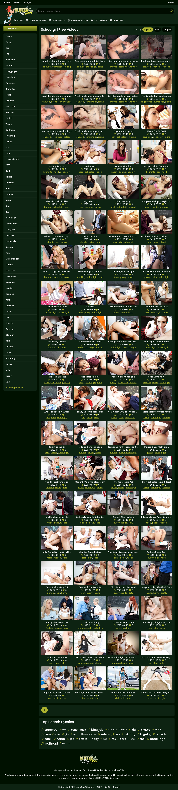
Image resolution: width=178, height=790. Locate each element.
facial (156, 729)
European (10, 83)
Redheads (11, 241)
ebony (91, 663)
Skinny (9, 141)
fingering (144, 734)
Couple (9, 194)
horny (67, 382)
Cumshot (10, 77)
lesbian (103, 734)
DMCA (107, 787)
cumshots (159, 101)
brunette (147, 137)
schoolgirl (122, 137)
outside (159, 734)
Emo (8, 381)
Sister (8, 200)
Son (7, 147)
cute (63, 347)
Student (9, 264)
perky (99, 487)
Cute (8, 153)
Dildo (8, 352)
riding (68, 66)
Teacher (10, 235)
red (81, 207)
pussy (114, 172)
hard (56, 172)
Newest (17, 2)
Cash (8, 311)
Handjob (10, 294)
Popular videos (36, 20)
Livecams (116, 20)
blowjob (147, 66)
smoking (81, 277)
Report (116, 787)
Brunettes (10, 89)
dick (113, 207)
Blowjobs (10, 59)
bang (167, 137)
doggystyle (146, 101)
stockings (91, 66)
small (122, 729)
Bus (7, 212)
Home (18, 20)
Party (8, 299)
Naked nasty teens (103, 770)
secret (89, 698)
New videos (57, 20)
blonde (55, 101)
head (121, 738)
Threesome (11, 223)
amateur (50, 730)
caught (132, 347)
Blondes (10, 112)
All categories (14, 387)
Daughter (10, 229)
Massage (10, 282)
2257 (99, 787)
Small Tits (10, 106)
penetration (77, 729)
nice (163, 628)
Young (9, 124)
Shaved (9, 65)
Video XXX (119, 770)
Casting (9, 329)
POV (8, 165)
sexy (125, 347)
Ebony (9, 376)
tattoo (133, 66)
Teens (9, 36)
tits (48, 417)
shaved (47, 66)
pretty (164, 593)
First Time (10, 270)
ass (158, 172)
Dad (8, 171)
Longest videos (77, 20)
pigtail (131, 739)
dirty (130, 593)
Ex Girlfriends (12, 159)
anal (140, 739)
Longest (28, 2)
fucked (132, 207)
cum (50, 347)
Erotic (8, 317)
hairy (93, 739)
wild (120, 242)
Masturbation (12, 258)
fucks (165, 312)
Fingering (10, 135)
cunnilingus (58, 66)
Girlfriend (10, 130)
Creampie (11, 276)
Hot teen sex (76, 770)
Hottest (7, 2)
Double (9, 323)
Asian (8, 370)
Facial (9, 118)
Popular (148, 29)
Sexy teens (88, 770)
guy (57, 242)
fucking (132, 137)
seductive (98, 628)
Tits (7, 53)
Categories (99, 20)
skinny (128, 734)
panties (169, 101)
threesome (87, 734)
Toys (8, 253)
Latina (9, 364)
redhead (166, 66)
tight (121, 172)
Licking (9, 176)
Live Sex (171, 2)
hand (59, 739)
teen (113, 137)
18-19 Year (11, 217)
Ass (7, 48)
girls (50, 698)
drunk (103, 739)
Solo (8, 340)
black (157, 628)
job (70, 739)
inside (91, 242)
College (9, 346)
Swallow (10, 182)
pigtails (81, 738)
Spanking (10, 358)
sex (123, 628)
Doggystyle (11, 71)
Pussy (8, 42)
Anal (8, 188)
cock (99, 172)
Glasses (10, 305)
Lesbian (9, 288)
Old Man (10, 335)
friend (99, 663)
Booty (9, 206)
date (55, 277)
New (157, 29)
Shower (9, 247)
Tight (8, 94)
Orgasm (10, 100)
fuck (115, 242)
